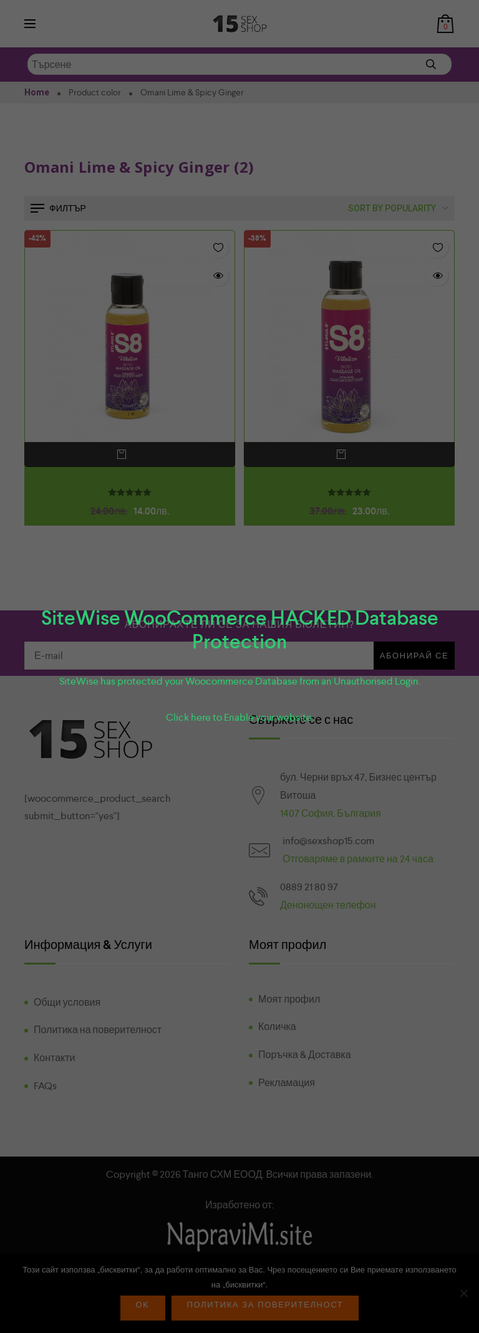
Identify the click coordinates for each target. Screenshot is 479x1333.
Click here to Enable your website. (240, 717)
